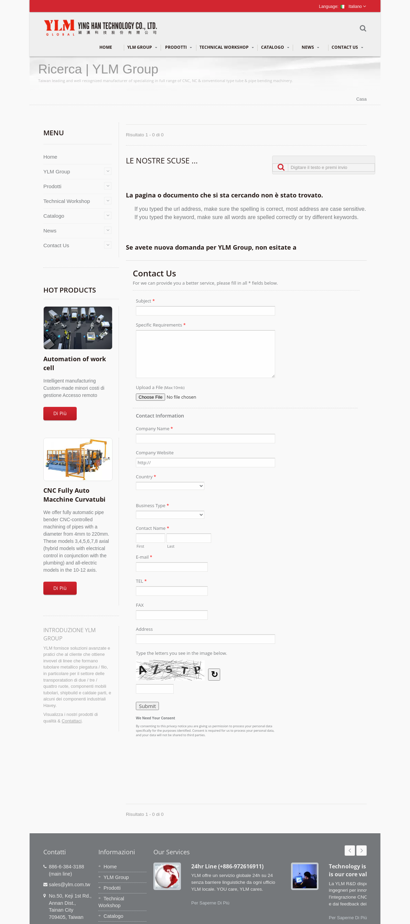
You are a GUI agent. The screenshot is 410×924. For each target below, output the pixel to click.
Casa (361, 99)
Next (361, 850)
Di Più (60, 413)
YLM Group (142, 47)
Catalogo (275, 47)
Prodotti (178, 47)
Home (106, 47)
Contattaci (72, 720)
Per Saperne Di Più (210, 902)
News (310, 47)
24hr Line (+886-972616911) (227, 866)
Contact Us (347, 47)
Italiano (351, 6)
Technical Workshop (226, 47)
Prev (350, 850)
